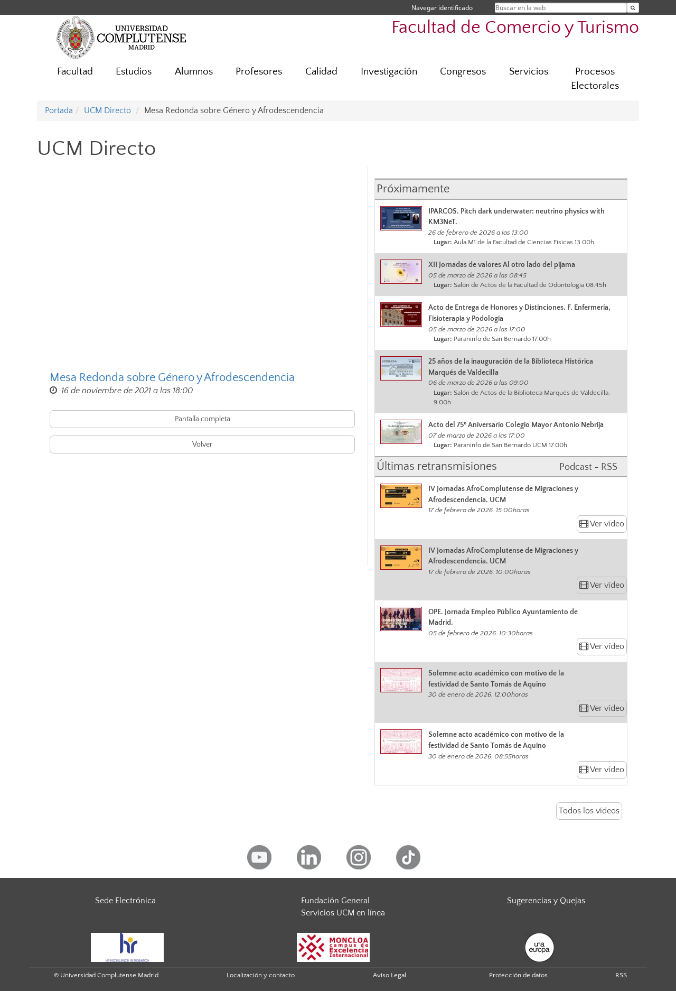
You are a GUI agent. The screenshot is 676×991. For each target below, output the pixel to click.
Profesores (259, 71)
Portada (59, 110)
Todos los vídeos (589, 811)
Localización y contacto (261, 975)
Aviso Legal (389, 975)
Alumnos (194, 71)
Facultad (75, 71)
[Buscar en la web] (633, 8)
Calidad (321, 71)
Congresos (463, 71)
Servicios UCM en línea (343, 913)
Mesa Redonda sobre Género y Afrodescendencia (172, 377)
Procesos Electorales (595, 78)
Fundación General (335, 900)
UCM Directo (107, 110)
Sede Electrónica (125, 900)
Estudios (134, 71)
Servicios (528, 71)
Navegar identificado (442, 7)
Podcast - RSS (588, 467)
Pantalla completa (202, 419)
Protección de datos (518, 975)
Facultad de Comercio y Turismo (515, 28)
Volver (202, 444)
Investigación (389, 71)
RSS (621, 975)
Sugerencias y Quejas (546, 900)
